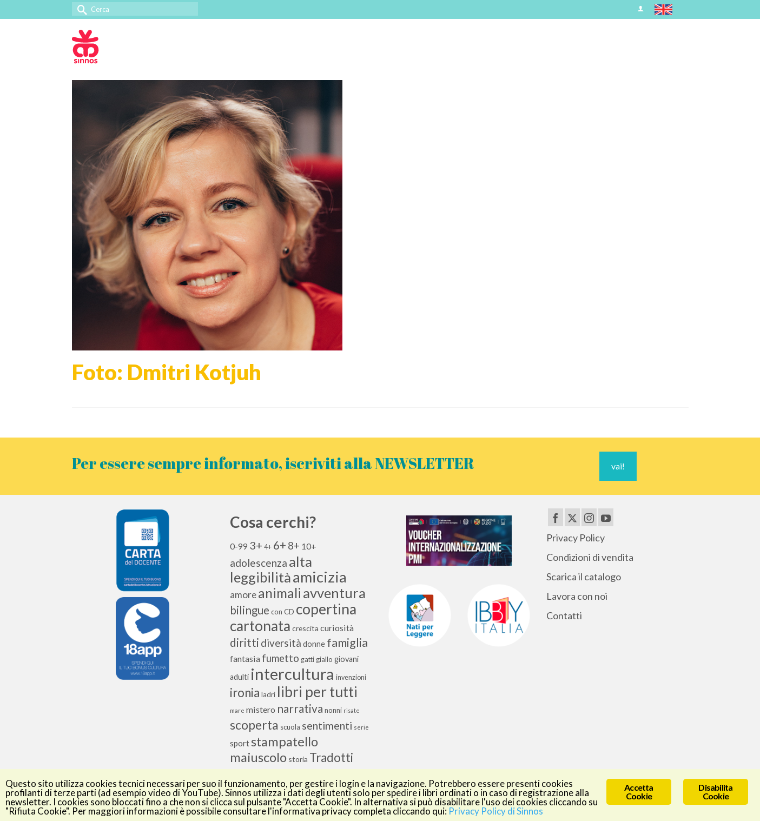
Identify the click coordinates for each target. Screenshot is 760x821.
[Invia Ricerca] (80, 9)
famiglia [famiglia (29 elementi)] (347, 642)
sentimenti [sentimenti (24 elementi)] (327, 725)
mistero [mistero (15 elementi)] (260, 709)
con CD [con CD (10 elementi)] (282, 611)
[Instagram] (589, 517)
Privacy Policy (575, 538)
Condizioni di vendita (589, 557)
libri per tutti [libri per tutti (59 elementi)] (317, 691)
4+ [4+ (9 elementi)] (268, 547)
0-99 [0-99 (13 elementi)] (239, 546)
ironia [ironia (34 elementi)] (245, 692)
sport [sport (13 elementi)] (239, 743)
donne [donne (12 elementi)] (314, 643)
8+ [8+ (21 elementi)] (294, 546)
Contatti (564, 615)
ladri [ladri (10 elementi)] (268, 694)
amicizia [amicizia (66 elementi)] (320, 577)
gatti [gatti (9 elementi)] (307, 660)
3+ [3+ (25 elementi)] (255, 545)
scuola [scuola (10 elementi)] (290, 727)
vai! (618, 466)
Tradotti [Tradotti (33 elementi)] (331, 757)
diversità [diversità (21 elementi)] (281, 643)
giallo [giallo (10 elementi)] (324, 659)
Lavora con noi (576, 596)
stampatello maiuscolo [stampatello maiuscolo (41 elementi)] (274, 749)
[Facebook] (555, 517)
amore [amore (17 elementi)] (243, 594)
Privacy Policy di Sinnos (495, 811)
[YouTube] (605, 517)
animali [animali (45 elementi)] (279, 593)
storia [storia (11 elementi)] (298, 759)
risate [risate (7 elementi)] (351, 710)
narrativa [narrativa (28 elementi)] (300, 708)
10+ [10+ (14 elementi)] (308, 546)
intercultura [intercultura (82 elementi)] (292, 673)
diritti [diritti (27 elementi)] (244, 642)
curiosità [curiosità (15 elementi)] (337, 628)
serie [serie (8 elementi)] (361, 727)
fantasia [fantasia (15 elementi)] (245, 658)
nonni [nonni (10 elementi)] (333, 710)
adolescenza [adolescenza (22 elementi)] (258, 563)
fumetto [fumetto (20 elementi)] (280, 658)
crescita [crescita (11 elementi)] (305, 628)
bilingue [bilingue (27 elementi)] (249, 610)
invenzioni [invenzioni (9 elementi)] (351, 677)
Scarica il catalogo (583, 576)
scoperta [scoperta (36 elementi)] (254, 724)
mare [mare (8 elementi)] (237, 710)
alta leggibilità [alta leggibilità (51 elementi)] (271, 569)
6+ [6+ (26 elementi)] (279, 545)
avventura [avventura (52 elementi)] (334, 593)
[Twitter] (572, 517)
